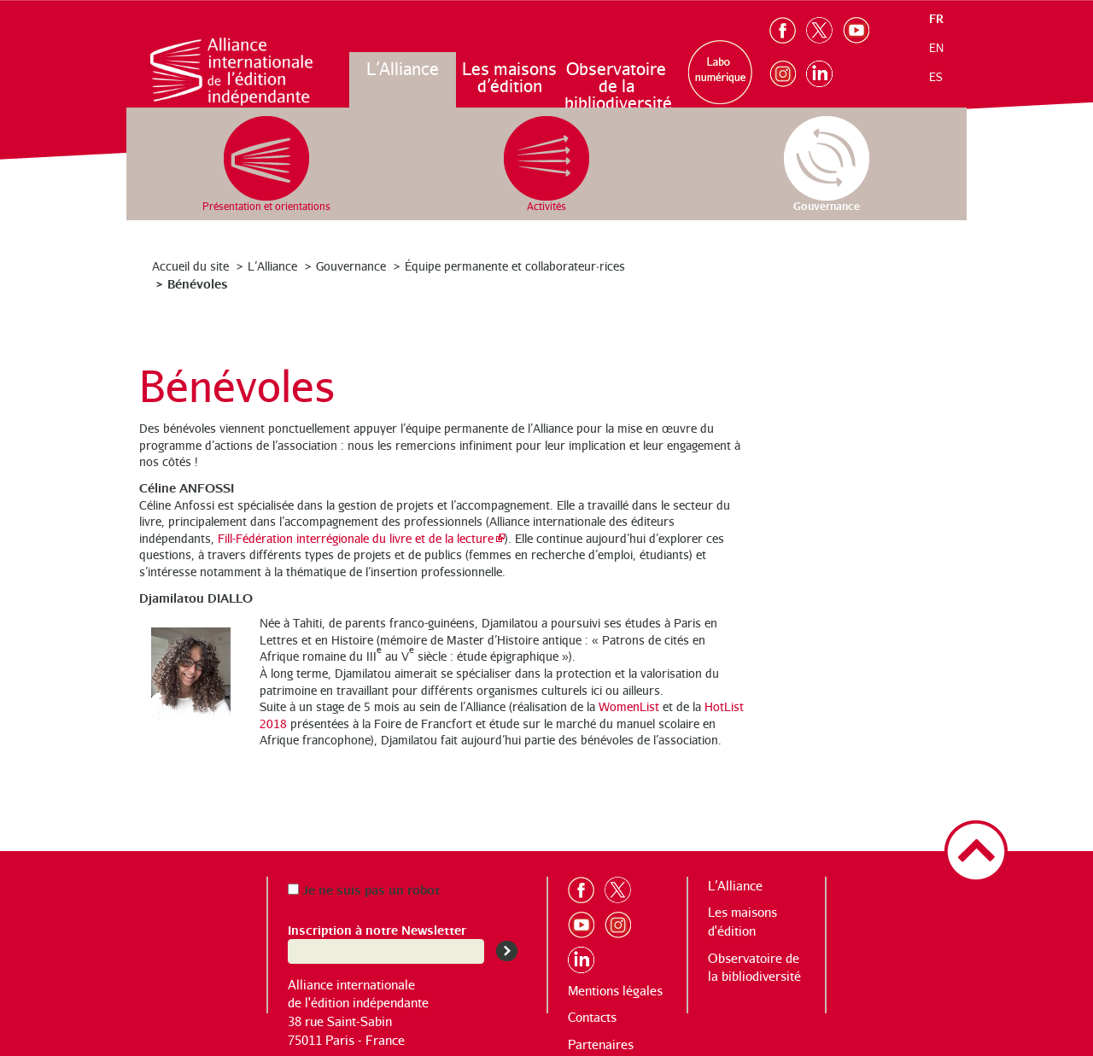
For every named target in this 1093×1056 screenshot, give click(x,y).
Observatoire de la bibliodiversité (616, 86)
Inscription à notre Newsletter (377, 929)
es (936, 77)
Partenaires (601, 1044)
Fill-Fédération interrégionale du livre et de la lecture (356, 538)
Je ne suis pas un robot (364, 889)
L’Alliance (402, 68)
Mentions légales (615, 991)
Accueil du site (190, 266)
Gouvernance (351, 266)
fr (936, 18)
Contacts (592, 1017)
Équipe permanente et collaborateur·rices (515, 266)
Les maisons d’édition (509, 77)
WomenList (629, 706)
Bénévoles (197, 283)
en (936, 48)
